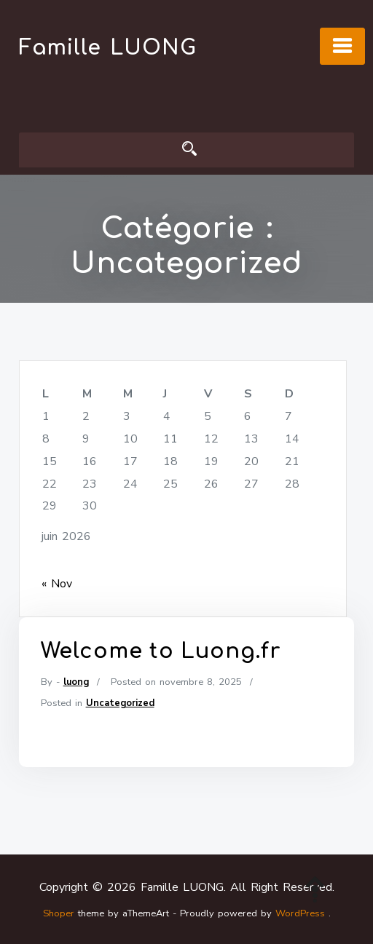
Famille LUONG (108, 48)
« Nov (57, 584)
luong (76, 687)
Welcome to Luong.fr (160, 656)
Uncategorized (120, 708)
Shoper (58, 913)
